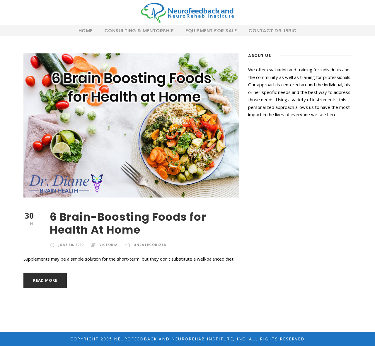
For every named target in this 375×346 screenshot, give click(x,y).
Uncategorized (150, 244)
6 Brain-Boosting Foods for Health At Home (128, 223)
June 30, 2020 (70, 244)
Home (86, 30)
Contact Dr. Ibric (272, 30)
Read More (45, 280)
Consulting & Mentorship (139, 30)
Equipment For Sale (211, 30)
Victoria (108, 244)
